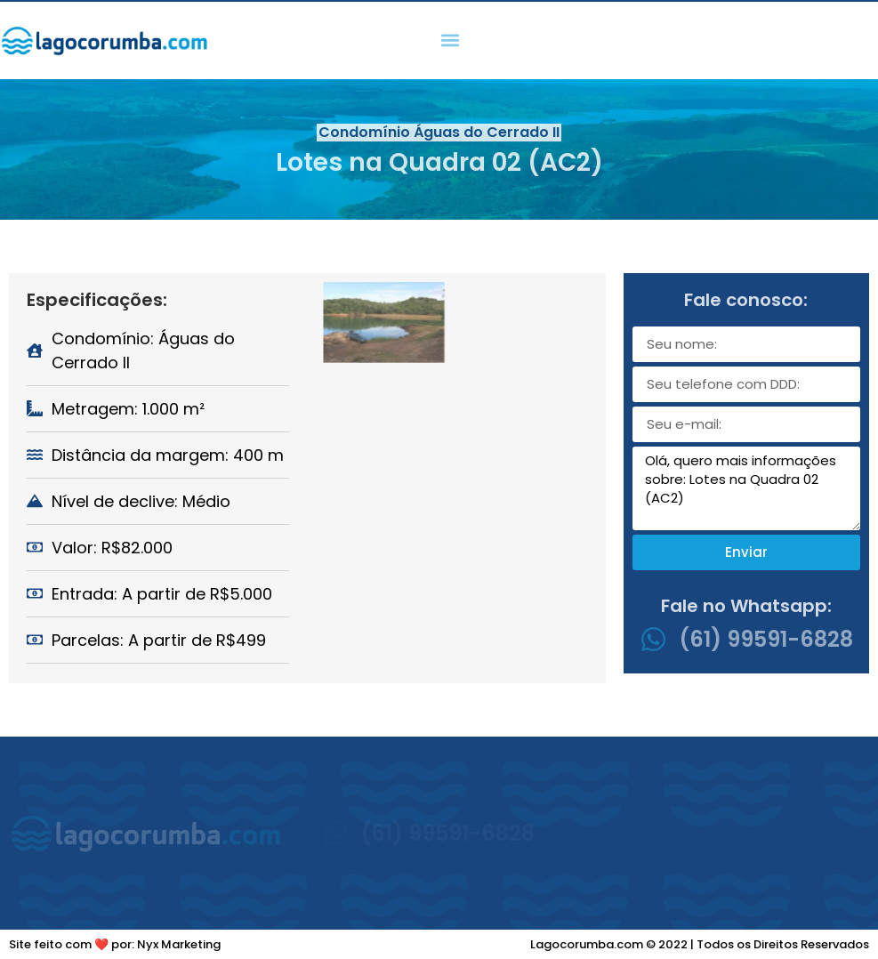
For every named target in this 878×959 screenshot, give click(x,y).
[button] (449, 40)
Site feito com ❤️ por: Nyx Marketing (115, 944)
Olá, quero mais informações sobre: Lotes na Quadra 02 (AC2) (746, 488)
